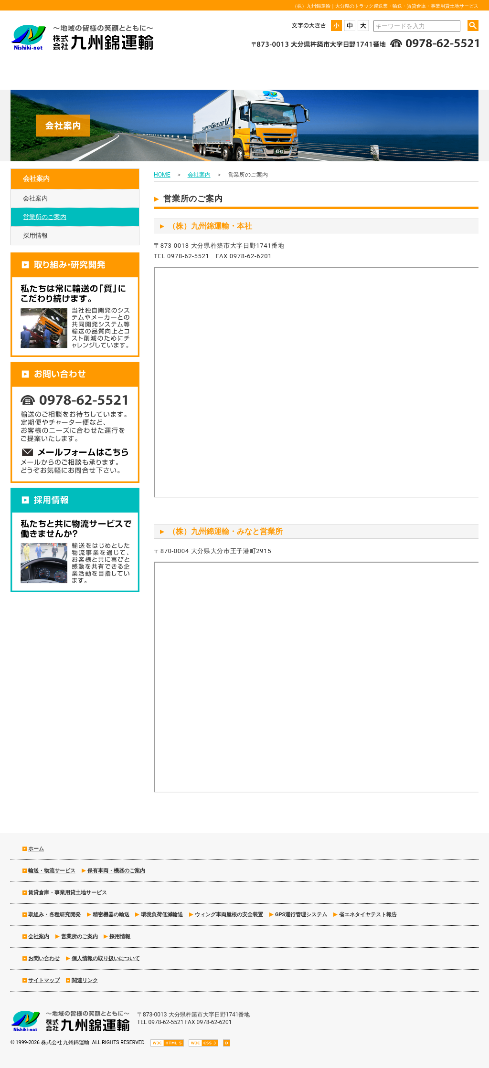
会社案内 (35, 198)
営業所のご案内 (44, 216)
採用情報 (35, 235)
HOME (162, 174)
